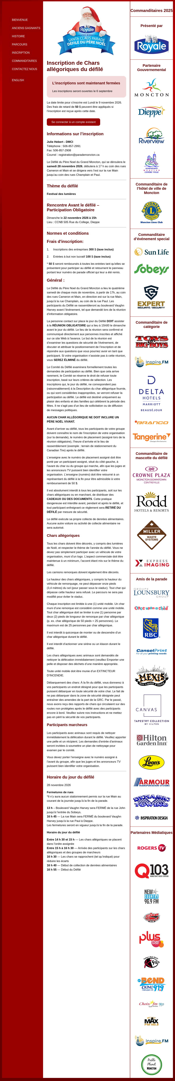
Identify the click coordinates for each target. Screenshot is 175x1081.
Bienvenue (20, 19)
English (18, 80)
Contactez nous (24, 69)
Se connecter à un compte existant (73, 122)
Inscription (21, 52)
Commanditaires (24, 60)
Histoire (18, 36)
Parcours (19, 44)
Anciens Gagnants (26, 28)
